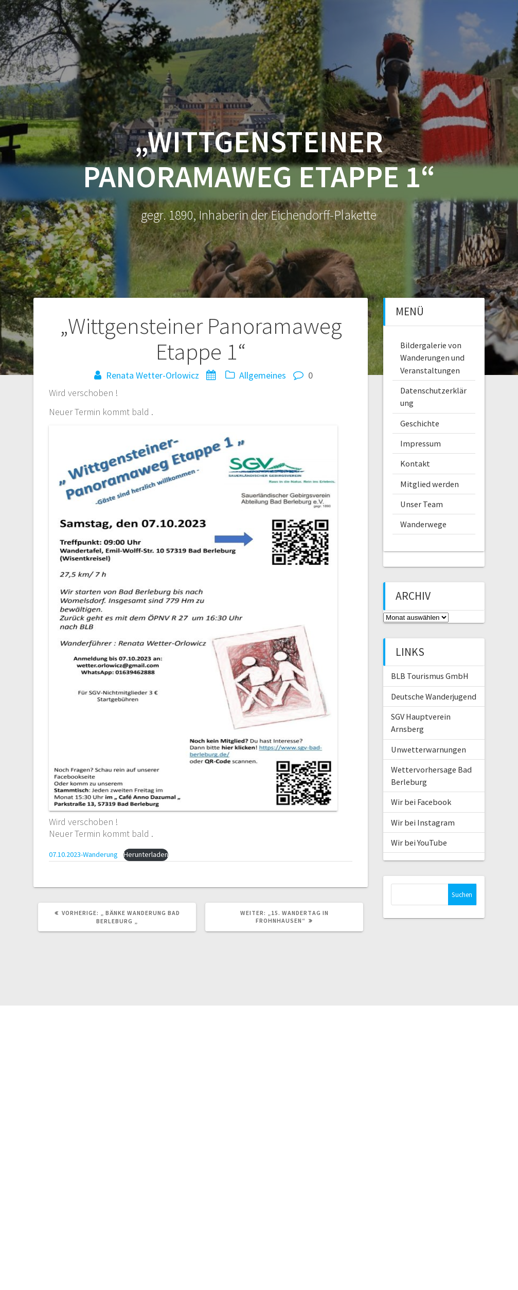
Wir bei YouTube (419, 842)
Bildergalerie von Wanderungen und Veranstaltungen (432, 357)
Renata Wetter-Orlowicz (152, 375)
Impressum (420, 443)
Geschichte (419, 423)
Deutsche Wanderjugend (433, 696)
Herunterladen (145, 854)
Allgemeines (262, 375)
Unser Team (421, 504)
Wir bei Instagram (423, 822)
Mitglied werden (429, 484)
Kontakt (415, 463)
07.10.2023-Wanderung (83, 854)
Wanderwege (423, 524)
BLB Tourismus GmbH (430, 676)
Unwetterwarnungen (428, 749)
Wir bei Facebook (421, 802)
